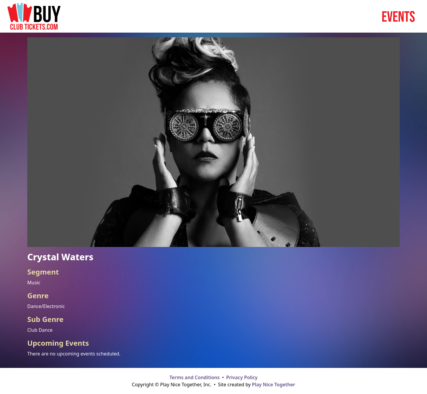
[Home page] (34, 16)
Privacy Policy (242, 377)
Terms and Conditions (194, 377)
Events (398, 16)
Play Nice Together (273, 384)
